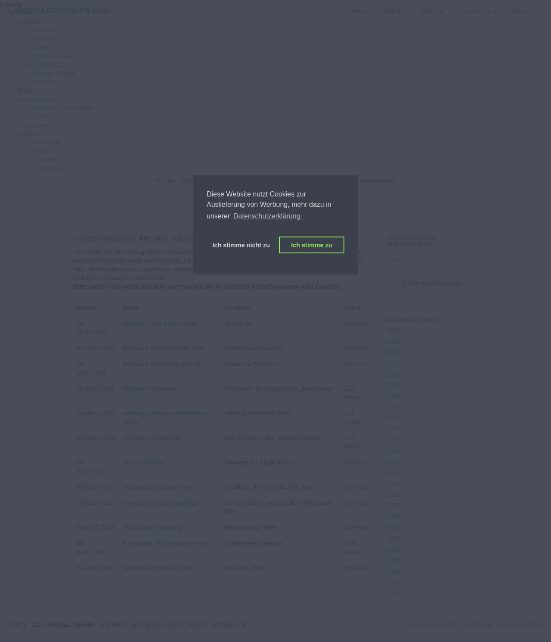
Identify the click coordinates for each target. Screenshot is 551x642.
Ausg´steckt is (143, 462)
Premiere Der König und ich (162, 364)
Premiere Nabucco (149, 388)
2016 (393, 439)
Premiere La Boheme (153, 437)
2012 (393, 483)
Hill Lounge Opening (152, 527)
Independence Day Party (158, 486)
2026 (393, 330)
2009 (393, 516)
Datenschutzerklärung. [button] (267, 216)
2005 (393, 560)
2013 (393, 472)
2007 (393, 538)
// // (60, 10)
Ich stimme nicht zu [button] (241, 245)
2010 (393, 505)
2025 (393, 341)
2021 (393, 385)
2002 (393, 593)
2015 (393, 450)
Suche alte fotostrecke (432, 283)
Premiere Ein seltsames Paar (164, 348)
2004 (393, 571)
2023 (393, 363)
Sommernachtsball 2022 (157, 567)
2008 (393, 527)
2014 (393, 461)
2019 (393, 407)
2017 (393, 429)
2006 (393, 549)
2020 (393, 396)
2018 (393, 417)
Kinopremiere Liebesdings (160, 502)
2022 (393, 374)
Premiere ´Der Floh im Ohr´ (161, 323)
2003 (393, 582)
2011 (393, 494)
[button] (37, 99)
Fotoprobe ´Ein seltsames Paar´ (168, 543)
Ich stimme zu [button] (311, 245)
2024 (393, 352)
